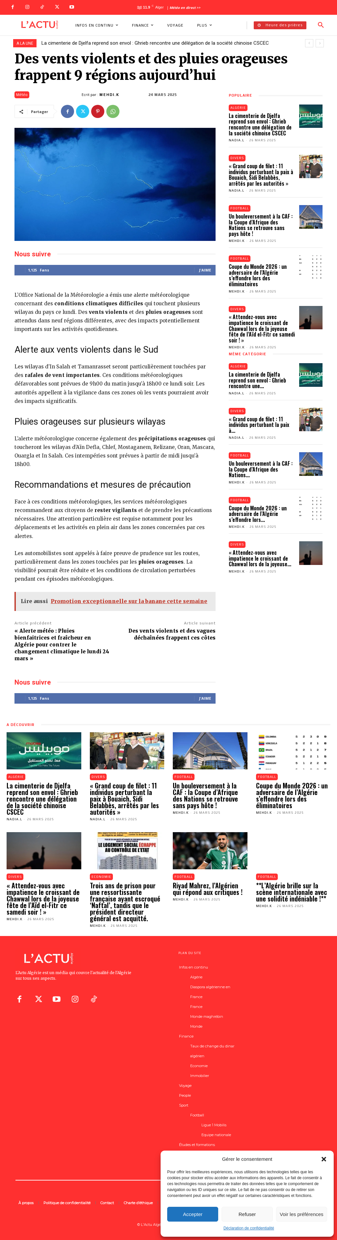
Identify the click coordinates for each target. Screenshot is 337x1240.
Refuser (247, 1214)
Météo (21, 94)
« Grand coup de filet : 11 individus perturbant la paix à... (259, 425)
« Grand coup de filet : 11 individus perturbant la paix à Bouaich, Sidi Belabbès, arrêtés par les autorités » (261, 174)
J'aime (205, 270)
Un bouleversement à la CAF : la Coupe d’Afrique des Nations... (261, 470)
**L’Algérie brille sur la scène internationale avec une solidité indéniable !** (291, 891)
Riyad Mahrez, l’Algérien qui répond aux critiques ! (208, 888)
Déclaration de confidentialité (248, 1228)
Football (240, 208)
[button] (324, 1159)
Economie (101, 876)
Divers (237, 158)
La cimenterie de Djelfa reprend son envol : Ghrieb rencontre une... (257, 380)
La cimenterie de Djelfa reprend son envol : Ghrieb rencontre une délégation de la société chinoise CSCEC (155, 43)
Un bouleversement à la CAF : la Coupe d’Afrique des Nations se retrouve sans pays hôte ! (261, 225)
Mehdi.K (109, 95)
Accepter (192, 1214)
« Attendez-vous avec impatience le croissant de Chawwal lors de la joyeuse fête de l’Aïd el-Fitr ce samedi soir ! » (262, 329)
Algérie (238, 107)
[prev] (309, 43)
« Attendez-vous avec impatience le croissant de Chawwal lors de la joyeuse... (260, 559)
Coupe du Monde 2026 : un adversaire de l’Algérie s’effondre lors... (258, 514)
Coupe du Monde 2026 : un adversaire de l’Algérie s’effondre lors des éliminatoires (258, 275)
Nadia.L (236, 140)
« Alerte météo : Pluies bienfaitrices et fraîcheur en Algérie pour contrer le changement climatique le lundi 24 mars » (61, 645)
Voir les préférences (302, 1214)
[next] (320, 43)
